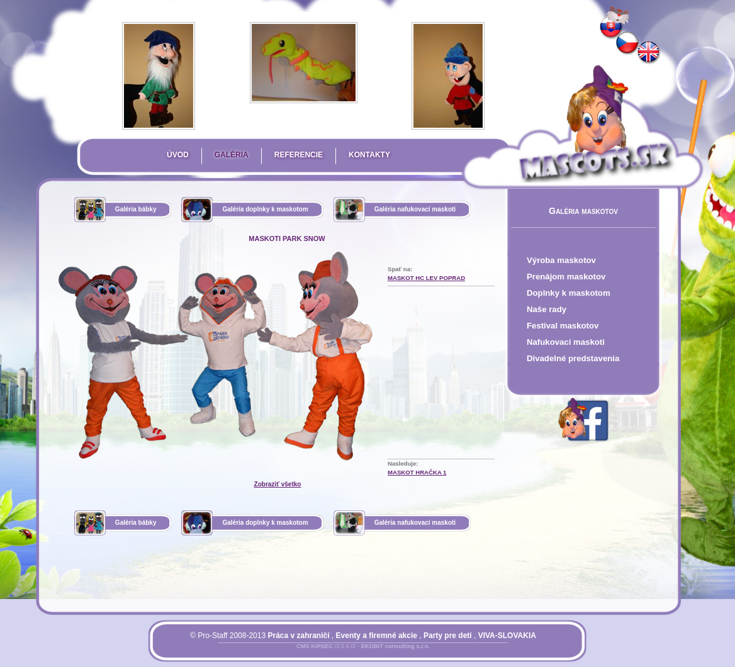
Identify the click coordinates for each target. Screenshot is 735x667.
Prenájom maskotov (566, 276)
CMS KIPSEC (314, 646)
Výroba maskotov (561, 260)
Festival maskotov (562, 325)
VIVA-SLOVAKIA (507, 635)
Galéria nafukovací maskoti (415, 209)
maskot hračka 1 (417, 472)
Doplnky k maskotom (568, 293)
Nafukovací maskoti (566, 342)
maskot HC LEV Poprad (426, 277)
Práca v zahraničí (298, 635)
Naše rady (546, 309)
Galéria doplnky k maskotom (265, 209)
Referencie (298, 154)
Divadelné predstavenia (573, 358)
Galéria (232, 154)
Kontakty (369, 154)
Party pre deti (448, 635)
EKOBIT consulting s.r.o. (395, 646)
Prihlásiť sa (338, 653)
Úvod (178, 154)
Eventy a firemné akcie (376, 635)
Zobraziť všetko (277, 484)
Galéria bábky (136, 209)
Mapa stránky (385, 653)
